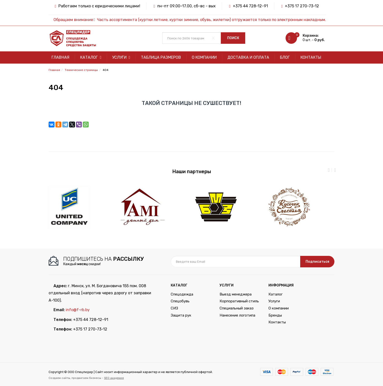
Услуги (121, 57)
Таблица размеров (161, 57)
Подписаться (317, 262)
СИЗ (174, 308)
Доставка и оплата (248, 57)
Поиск (233, 38)
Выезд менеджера (236, 294)
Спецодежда (182, 294)
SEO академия (114, 378)
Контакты (310, 57)
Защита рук (181, 315)
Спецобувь (180, 301)
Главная (60, 57)
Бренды (275, 315)
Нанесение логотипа (237, 315)
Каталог (90, 57)
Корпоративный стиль (239, 301)
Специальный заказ (237, 308)
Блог (285, 57)
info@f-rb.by (78, 309)
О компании (204, 57)
